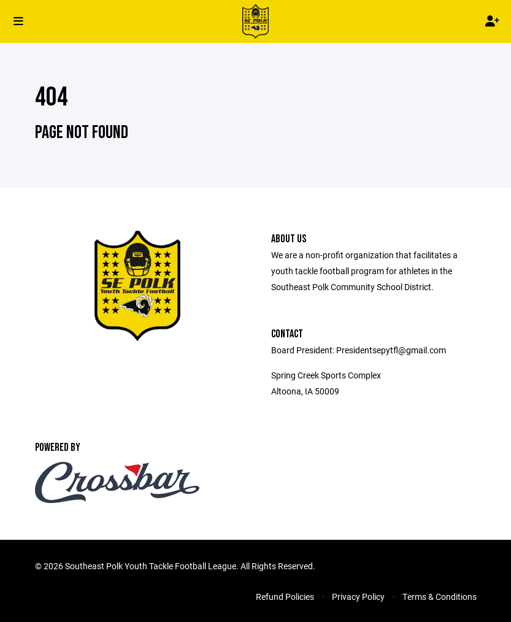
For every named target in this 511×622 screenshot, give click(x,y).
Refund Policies (285, 596)
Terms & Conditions (439, 596)
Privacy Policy (358, 596)
